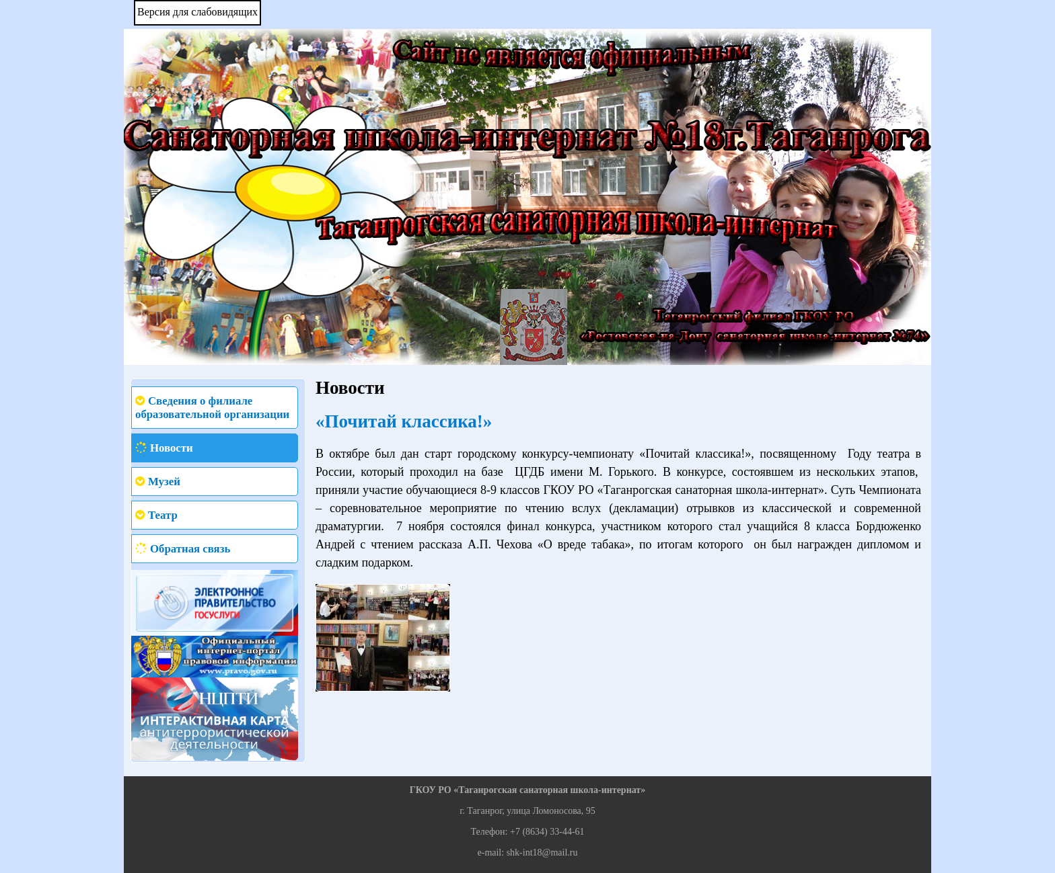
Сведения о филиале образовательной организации (212, 407)
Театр (163, 515)
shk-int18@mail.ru (542, 852)
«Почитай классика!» (404, 421)
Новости (171, 448)
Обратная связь (190, 548)
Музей (164, 481)
